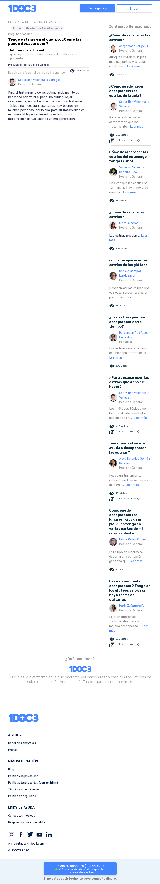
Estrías (17, 28)
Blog (11, 769)
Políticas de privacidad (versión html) (33, 783)
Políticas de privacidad (23, 776)
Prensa (13, 750)
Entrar (134, 8)
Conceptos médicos (21, 816)
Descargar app (97, 8)
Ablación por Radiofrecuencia (43, 28)
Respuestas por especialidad (27, 822)
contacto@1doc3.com (26, 844)
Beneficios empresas (22, 743)
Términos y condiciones (24, 789)
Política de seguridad (22, 796)
